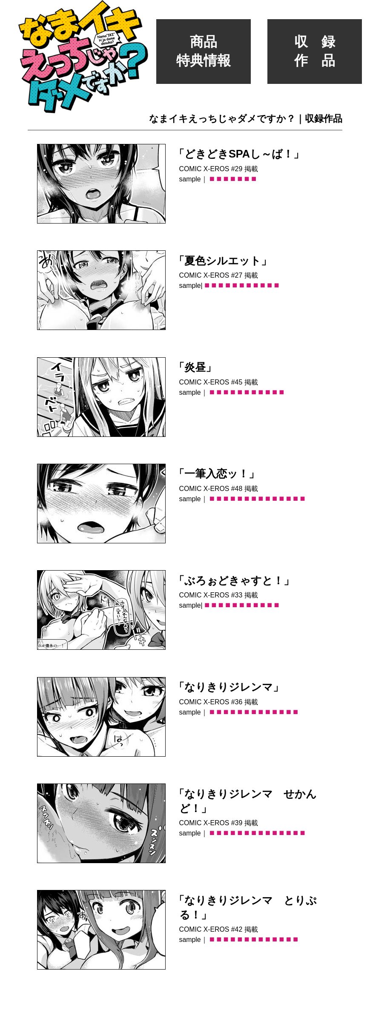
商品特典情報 (203, 51)
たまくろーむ (354, 1006)
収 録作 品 (314, 51)
